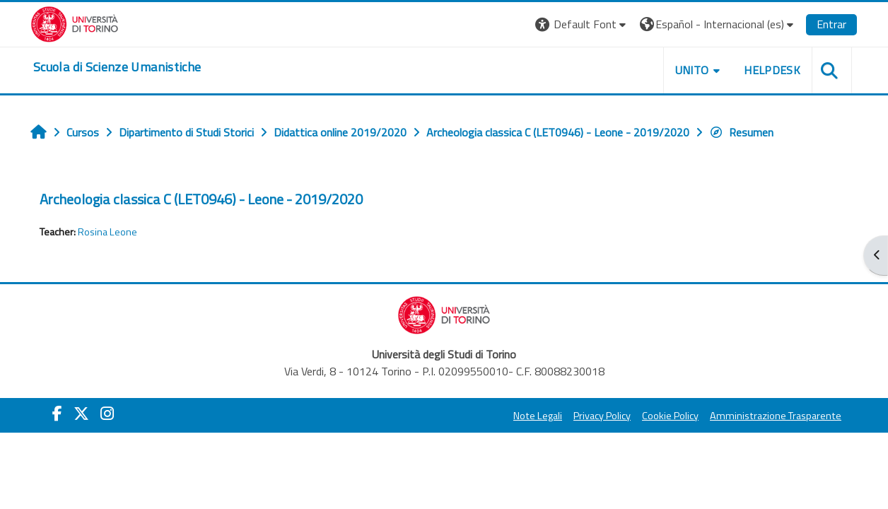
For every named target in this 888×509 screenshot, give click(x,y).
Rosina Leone (107, 232)
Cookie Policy (670, 415)
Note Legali (537, 415)
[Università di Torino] (74, 22)
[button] (582, 24)
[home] (117, 67)
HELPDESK (772, 70)
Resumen (741, 132)
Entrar (831, 24)
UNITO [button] (692, 70)
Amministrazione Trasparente (775, 415)
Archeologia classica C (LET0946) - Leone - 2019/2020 (201, 199)
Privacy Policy (602, 415)
